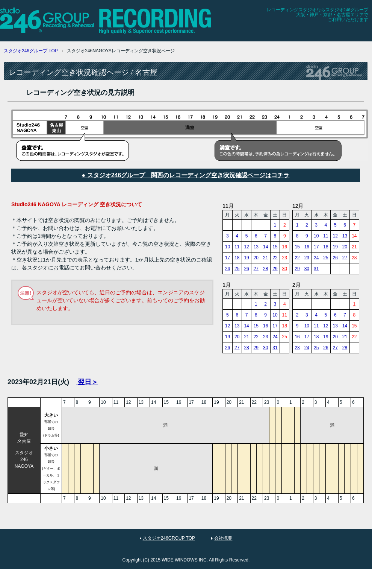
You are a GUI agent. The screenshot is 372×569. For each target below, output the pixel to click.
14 (265, 247)
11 (236, 247)
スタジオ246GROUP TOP (169, 538)
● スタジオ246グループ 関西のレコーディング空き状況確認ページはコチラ (186, 175)
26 (246, 268)
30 (284, 268)
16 (284, 247)
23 (284, 257)
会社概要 (223, 538)
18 (236, 257)
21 (265, 257)
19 (246, 257)
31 (316, 268)
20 (256, 257)
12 (246, 247)
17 (227, 257)
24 (227, 268)
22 (274, 257)
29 (274, 268)
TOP (31, 50)
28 (265, 268)
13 (256, 247)
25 (236, 268)
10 (227, 247)
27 (256, 268)
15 (274, 247)
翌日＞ (87, 382)
